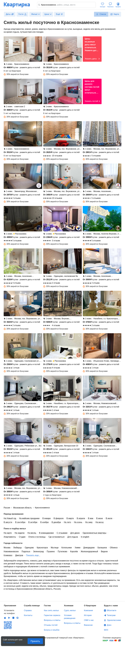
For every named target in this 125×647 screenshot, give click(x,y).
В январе (46, 518)
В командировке (46, 533)
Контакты (28, 615)
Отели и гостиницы (37, 537)
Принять (35, 641)
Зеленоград (38, 551)
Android (9, 618)
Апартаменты (10, 537)
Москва (7, 548)
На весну (99, 522)
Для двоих (75, 533)
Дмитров (19, 555)
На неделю (20, 533)
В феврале (59, 518)
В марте (70, 518)
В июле (109, 518)
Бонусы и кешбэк (51, 630)
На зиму (89, 522)
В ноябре (44, 522)
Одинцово (29, 548)
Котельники (66, 548)
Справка (28, 610)
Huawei (13, 618)
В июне (99, 518)
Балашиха (102, 548)
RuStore (17, 618)
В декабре (56, 522)
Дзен (109, 625)
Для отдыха (72, 537)
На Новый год (10, 518)
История (88, 615)
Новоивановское (11, 551)
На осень (78, 522)
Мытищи (54, 548)
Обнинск (113, 548)
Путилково (62, 551)
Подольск (26, 551)
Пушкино (51, 551)
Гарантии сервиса (52, 615)
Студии (22, 537)
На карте (8, 533)
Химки (77, 548)
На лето (67, 522)
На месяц (31, 533)
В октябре (32, 522)
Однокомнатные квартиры (94, 533)
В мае (90, 518)
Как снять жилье (51, 610)
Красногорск (42, 548)
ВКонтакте (111, 610)
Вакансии (88, 625)
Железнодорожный (89, 551)
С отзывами (62, 533)
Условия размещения (69, 616)
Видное (104, 551)
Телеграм (111, 615)
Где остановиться (56, 537)
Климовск (8, 555)
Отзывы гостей (50, 625)
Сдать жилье (70, 610)
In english (85, 537)
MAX (106, 630)
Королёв (74, 551)
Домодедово (89, 548)
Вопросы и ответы (52, 620)
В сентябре (20, 522)
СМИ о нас (89, 620)
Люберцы (17, 548)
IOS (5, 618)
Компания (88, 610)
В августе (8, 522)
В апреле (81, 518)
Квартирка (18, 5)
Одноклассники (114, 620)
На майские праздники (29, 518)
